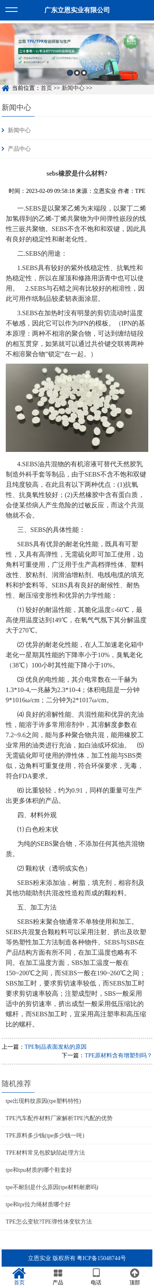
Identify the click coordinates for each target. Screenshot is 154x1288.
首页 (19, 1277)
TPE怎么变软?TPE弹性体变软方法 (49, 1222)
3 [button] (84, 76)
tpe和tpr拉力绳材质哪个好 (38, 1204)
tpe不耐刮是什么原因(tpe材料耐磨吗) (52, 1187)
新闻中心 (16, 107)
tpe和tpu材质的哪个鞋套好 (39, 1170)
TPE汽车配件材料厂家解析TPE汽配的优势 (59, 1118)
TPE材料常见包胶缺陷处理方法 (45, 1153)
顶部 (134, 1277)
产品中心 (19, 149)
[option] (77, 57)
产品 (58, 1277)
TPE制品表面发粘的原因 (56, 1047)
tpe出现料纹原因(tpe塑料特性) (43, 1101)
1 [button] (70, 76)
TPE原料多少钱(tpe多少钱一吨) (45, 1135)
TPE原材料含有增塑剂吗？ (118, 1055)
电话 (96, 1277)
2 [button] (77, 76)
